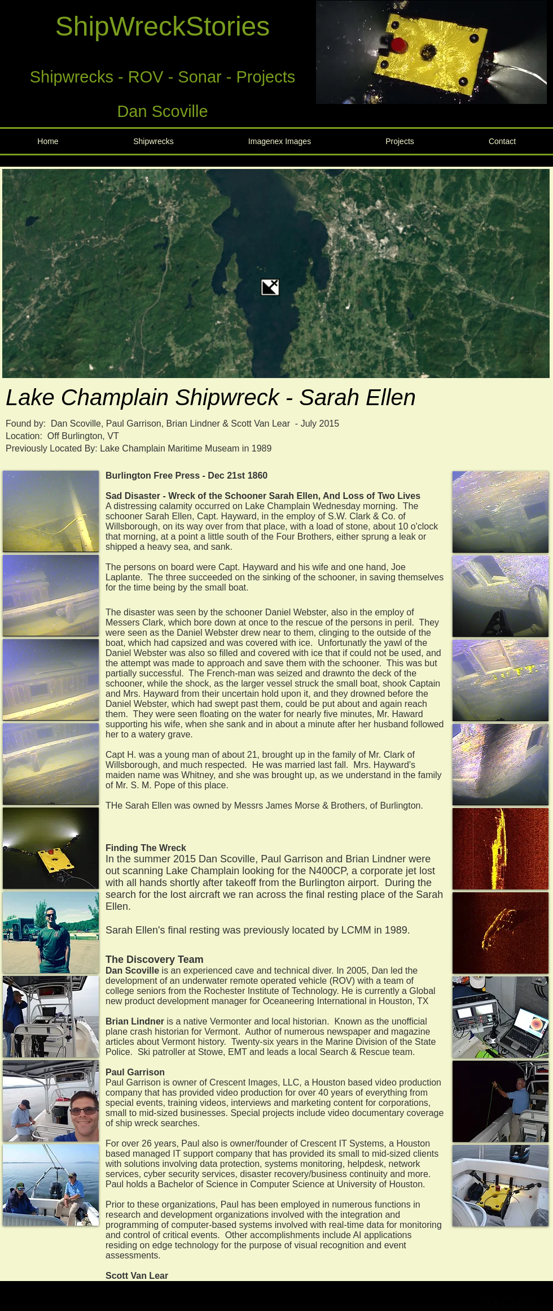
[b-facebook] (492, 1303)
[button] (431, 52)
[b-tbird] (508, 1303)
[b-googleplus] (524, 1303)
